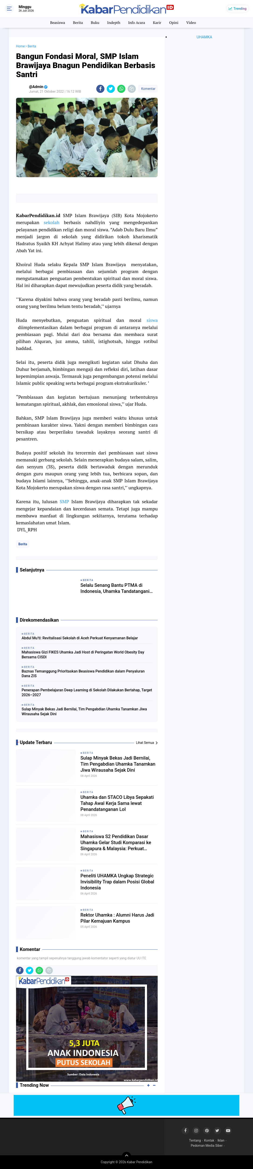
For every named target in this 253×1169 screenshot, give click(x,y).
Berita (78, 22)
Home (20, 46)
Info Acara (136, 22)
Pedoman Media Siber (207, 1145)
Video (191, 22)
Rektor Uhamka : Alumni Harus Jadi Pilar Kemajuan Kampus (117, 918)
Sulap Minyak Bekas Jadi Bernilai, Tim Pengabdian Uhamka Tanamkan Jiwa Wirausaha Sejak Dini (84, 711)
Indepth (113, 22)
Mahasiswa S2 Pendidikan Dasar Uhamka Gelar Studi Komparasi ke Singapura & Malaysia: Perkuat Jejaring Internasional (115, 843)
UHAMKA (204, 37)
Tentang (195, 1140)
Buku (95, 22)
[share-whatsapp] (121, 89)
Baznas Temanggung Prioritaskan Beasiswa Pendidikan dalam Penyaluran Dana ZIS (83, 673)
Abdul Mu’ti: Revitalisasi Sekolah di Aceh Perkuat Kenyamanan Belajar (80, 638)
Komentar (147, 89)
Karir (157, 22)
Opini (173, 22)
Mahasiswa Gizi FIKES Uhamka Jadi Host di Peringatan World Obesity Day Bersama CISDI (83, 654)
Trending (239, 8)
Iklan (220, 1140)
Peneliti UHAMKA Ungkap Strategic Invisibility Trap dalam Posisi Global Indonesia (117, 882)
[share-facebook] (100, 89)
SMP (64, 501)
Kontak (209, 1140)
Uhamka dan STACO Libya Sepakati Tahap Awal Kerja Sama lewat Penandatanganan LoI (117, 803)
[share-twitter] (111, 89)
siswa (152, 320)
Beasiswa (57, 22)
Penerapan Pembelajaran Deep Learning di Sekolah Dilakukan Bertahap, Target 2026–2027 (87, 692)
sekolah (52, 222)
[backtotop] (126, 1156)
